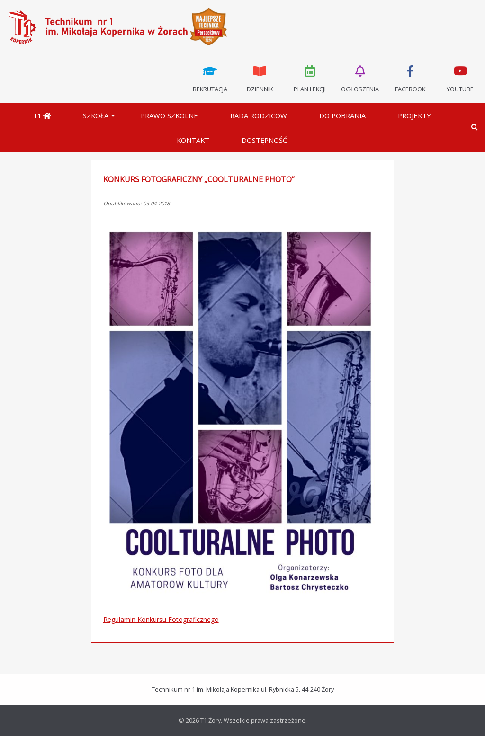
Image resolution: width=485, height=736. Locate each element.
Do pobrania (342, 115)
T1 (42, 115)
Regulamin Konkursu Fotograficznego (161, 619)
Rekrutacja (210, 78)
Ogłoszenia (360, 78)
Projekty (414, 115)
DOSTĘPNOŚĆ (264, 140)
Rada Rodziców (258, 115)
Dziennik (260, 78)
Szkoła (95, 115)
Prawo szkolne (169, 115)
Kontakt (193, 140)
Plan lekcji (310, 78)
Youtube (460, 78)
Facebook (410, 78)
